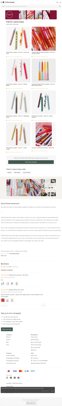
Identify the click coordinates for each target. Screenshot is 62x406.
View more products (31, 162)
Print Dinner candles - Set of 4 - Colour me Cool (17, 52)
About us (8, 337)
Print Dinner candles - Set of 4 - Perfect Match (16, 84)
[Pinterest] (18, 378)
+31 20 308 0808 (43, 360)
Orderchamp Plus (10, 355)
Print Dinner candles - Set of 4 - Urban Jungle (16, 148)
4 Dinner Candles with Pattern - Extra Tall (43, 148)
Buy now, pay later (35, 347)
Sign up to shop (6, 329)
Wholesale (33, 350)
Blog (7, 342)
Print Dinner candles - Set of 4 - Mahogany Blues (17, 116)
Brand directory (35, 339)
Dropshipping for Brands (12, 360)
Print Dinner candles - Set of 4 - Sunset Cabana (42, 116)
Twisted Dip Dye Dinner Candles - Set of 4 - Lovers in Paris (43, 52)
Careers (8, 339)
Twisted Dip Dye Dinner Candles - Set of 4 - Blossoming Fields (43, 84)
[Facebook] (11, 378)
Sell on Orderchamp (36, 345)
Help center (34, 355)
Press (7, 345)
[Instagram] (7, 378)
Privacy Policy (9, 386)
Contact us (35, 358)
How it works (34, 337)
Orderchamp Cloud (11, 363)
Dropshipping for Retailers (13, 358)
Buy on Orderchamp (36, 342)
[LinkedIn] (15, 378)
